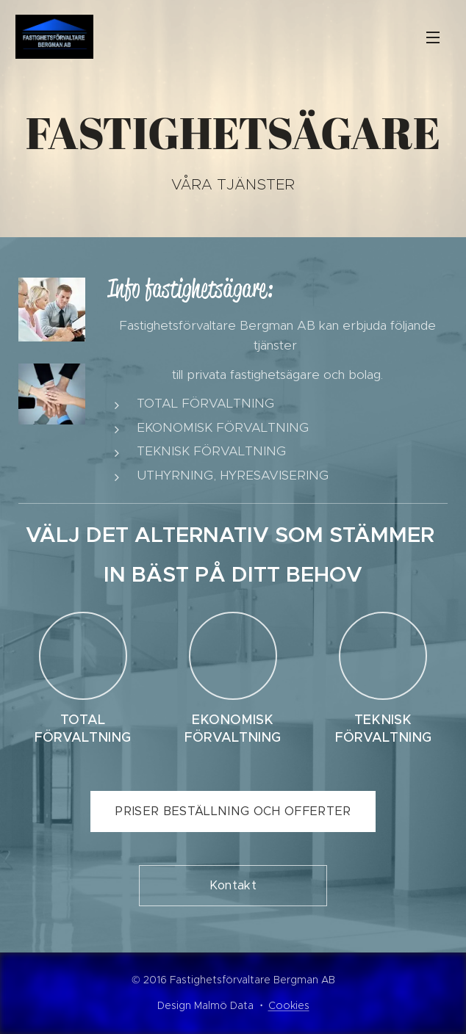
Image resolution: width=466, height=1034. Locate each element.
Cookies (288, 1005)
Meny (433, 37)
